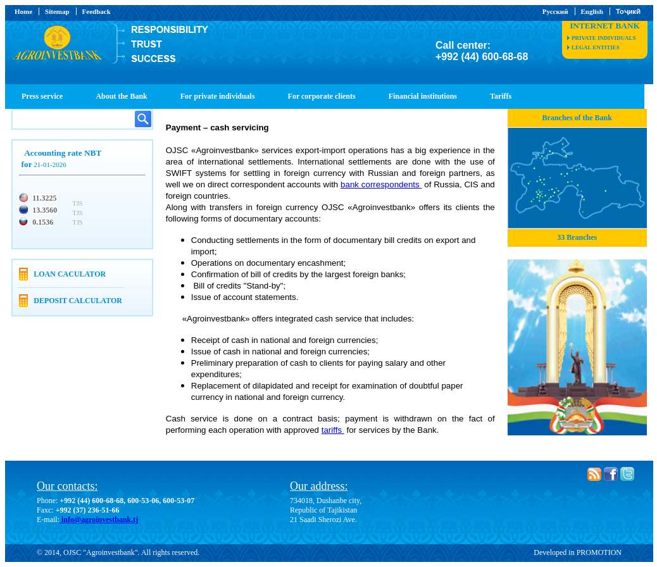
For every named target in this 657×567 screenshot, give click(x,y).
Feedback (96, 11)
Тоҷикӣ (628, 11)
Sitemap (57, 11)
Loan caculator (70, 274)
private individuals (603, 38)
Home (23, 11)
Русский (555, 11)
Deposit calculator (78, 300)
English (592, 11)
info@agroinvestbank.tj (98, 519)
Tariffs (500, 96)
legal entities (596, 47)
